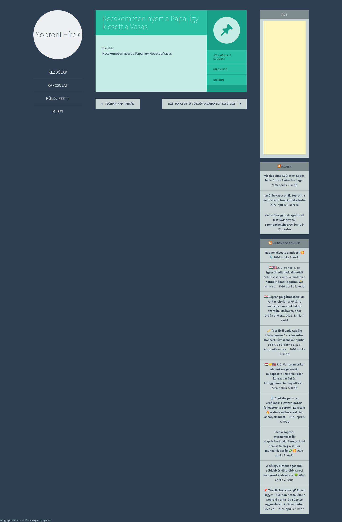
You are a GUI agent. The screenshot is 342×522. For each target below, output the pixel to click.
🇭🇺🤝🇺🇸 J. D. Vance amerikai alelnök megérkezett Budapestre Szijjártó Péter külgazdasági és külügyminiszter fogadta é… (284, 373)
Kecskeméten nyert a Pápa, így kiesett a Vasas (150, 23)
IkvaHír (286, 167)
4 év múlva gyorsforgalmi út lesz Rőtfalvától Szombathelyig (284, 220)
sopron (218, 80)
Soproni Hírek (58, 35)
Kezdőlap (57, 72)
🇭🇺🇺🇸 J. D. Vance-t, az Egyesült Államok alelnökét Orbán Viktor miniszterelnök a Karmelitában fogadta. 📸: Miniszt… (284, 277)
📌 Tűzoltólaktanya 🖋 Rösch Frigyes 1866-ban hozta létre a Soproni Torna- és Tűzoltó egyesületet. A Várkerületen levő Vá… (284, 499)
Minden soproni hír (286, 243)
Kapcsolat (58, 85)
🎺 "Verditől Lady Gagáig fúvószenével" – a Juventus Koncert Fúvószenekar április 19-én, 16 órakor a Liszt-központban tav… (284, 340)
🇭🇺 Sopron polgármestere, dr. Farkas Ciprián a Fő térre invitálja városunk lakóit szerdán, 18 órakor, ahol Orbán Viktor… (284, 306)
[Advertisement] (284, 87)
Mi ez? (57, 111)
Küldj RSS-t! (58, 98)
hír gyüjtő (220, 69)
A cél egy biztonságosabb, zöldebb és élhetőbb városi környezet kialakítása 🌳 (283, 470)
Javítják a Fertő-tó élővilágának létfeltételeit (205, 104)
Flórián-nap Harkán (117, 104)
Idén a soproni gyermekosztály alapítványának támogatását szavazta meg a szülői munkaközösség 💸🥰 (284, 441)
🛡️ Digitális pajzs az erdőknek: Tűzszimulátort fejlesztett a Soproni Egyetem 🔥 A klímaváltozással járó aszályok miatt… (284, 407)
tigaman (46, 520)
